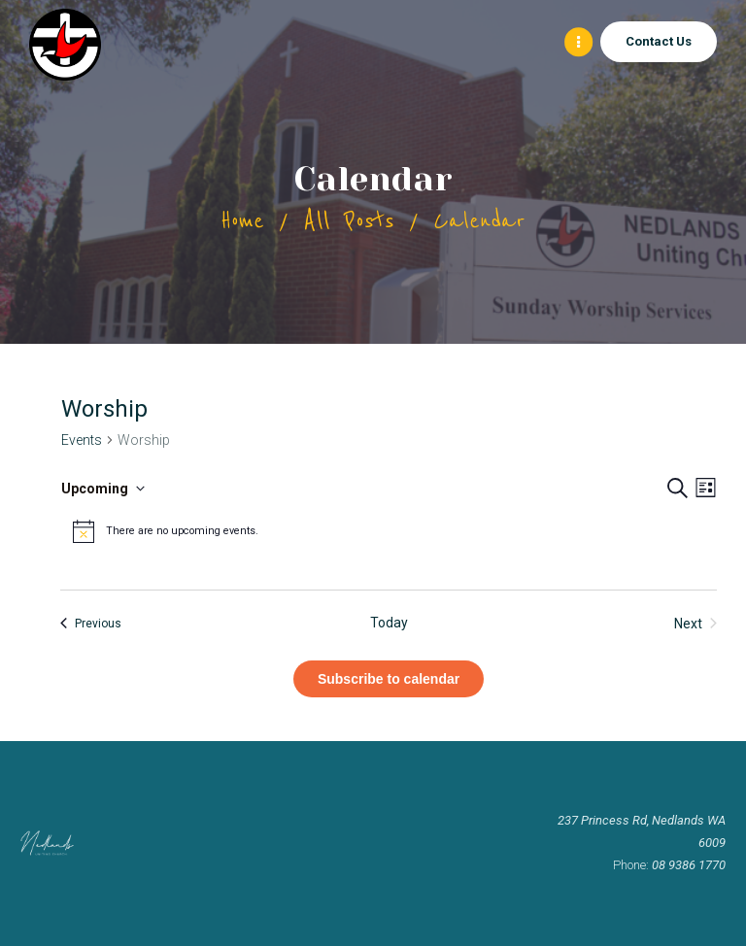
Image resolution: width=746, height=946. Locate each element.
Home (242, 221)
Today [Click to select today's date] (389, 622)
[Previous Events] (90, 623)
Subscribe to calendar (388, 679)
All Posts (348, 221)
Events (81, 440)
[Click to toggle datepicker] (103, 488)
